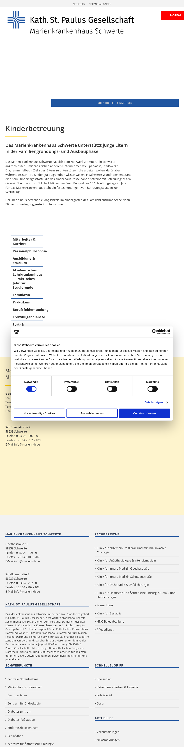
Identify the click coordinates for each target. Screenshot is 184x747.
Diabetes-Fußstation (21, 720)
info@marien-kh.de (27, 561)
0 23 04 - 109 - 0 (26, 553)
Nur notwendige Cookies (39, 413)
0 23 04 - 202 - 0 (26, 583)
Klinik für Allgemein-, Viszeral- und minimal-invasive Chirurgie (131, 550)
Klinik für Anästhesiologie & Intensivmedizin (126, 560)
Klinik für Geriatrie (109, 613)
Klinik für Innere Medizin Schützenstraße (124, 577)
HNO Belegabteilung (110, 621)
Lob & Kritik (104, 695)
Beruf (100, 703)
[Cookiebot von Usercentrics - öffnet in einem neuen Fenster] (154, 332)
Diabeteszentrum (19, 712)
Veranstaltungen (108, 732)
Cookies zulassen (144, 413)
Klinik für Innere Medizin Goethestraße (123, 569)
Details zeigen (154, 402)
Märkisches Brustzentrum (25, 687)
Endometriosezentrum (23, 728)
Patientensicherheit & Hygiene (117, 687)
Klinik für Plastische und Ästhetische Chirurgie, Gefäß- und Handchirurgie (136, 595)
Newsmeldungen (108, 740)
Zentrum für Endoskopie (24, 703)
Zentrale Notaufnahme (23, 679)
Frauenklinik (105, 605)
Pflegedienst (105, 630)
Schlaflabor (15, 736)
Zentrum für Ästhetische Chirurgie (31, 744)
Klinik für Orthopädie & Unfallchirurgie (123, 585)
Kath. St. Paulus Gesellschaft (27, 617)
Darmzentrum (17, 695)
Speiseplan (104, 679)
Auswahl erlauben (92, 413)
